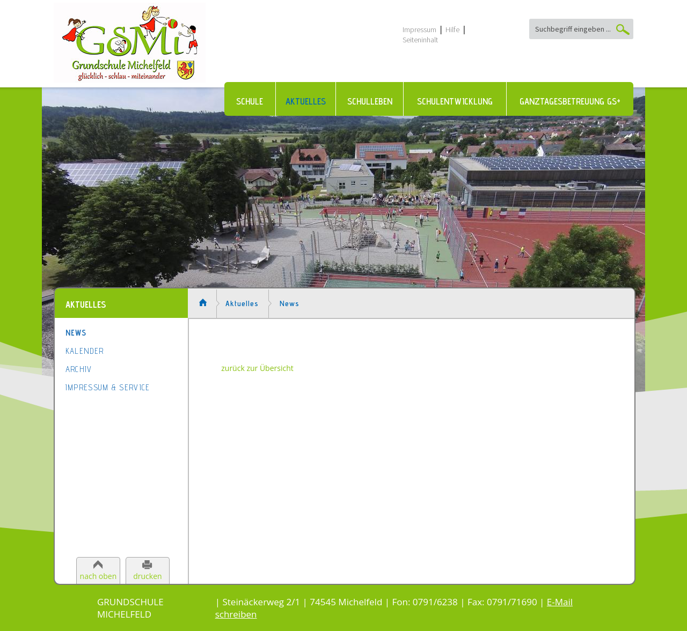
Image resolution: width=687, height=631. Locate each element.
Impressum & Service (107, 387)
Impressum (419, 29)
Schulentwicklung (455, 101)
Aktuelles (306, 101)
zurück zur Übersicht (257, 368)
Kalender (84, 350)
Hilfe (452, 29)
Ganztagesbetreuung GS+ (570, 101)
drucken (147, 576)
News (75, 332)
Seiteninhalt (420, 39)
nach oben (98, 576)
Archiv (78, 369)
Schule (249, 101)
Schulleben (369, 101)
